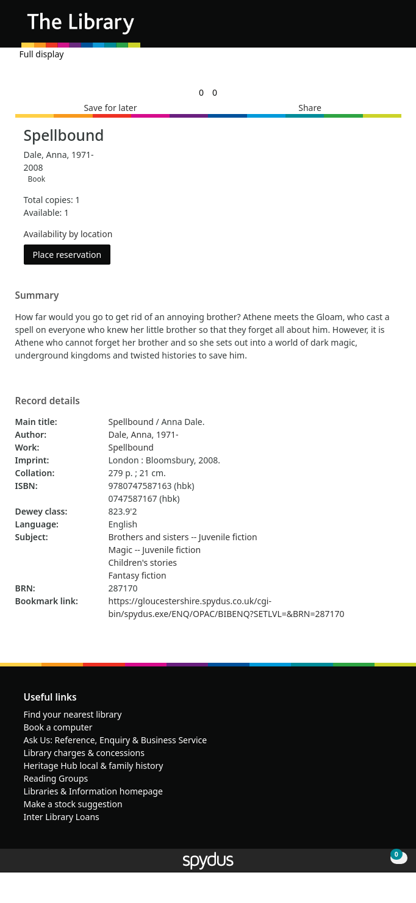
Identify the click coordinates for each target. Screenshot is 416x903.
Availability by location (68, 234)
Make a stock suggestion (73, 804)
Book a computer (58, 727)
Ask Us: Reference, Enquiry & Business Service (115, 740)
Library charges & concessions (84, 752)
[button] (373, 28)
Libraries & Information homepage (93, 791)
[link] (201, 92)
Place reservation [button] (72, 254)
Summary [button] (37, 295)
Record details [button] (47, 401)
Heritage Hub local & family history (93, 765)
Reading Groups (56, 778)
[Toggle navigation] (388, 28)
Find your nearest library (73, 714)
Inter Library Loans (61, 817)
